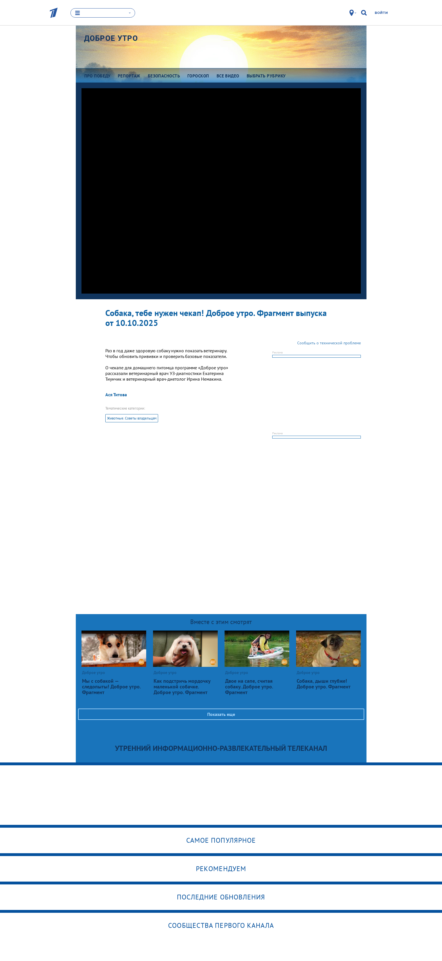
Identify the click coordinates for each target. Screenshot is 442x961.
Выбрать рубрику (266, 76)
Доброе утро (111, 38)
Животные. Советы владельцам (131, 418)
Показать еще (221, 714)
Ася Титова (116, 394)
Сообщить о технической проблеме (329, 342)
